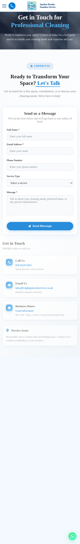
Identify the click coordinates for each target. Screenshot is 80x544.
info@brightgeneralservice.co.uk (34, 289)
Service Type (13, 177)
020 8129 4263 (23, 267)
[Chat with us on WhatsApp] (72, 536)
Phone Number (14, 161)
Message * (12, 193)
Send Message (40, 227)
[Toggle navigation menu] (4, 5)
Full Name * (13, 131)
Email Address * (15, 145)
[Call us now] (11, 5)
